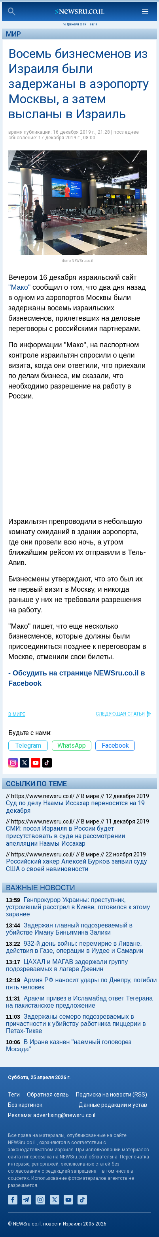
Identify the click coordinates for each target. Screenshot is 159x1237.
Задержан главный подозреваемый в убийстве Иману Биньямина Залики (69, 929)
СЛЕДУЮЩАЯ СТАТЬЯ (120, 714)
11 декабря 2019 (127, 821)
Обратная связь (48, 1094)
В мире (16, 714)
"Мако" (19, 287)
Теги (14, 1094)
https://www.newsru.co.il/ (43, 796)
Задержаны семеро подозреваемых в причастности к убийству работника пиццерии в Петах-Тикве (76, 1023)
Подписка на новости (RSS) (111, 1094)
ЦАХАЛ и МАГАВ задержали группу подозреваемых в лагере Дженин (67, 965)
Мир (13, 34)
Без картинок (25, 1105)
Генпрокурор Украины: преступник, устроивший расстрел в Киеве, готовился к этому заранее (78, 907)
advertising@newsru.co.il (64, 1115)
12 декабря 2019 (127, 796)
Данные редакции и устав (113, 1105)
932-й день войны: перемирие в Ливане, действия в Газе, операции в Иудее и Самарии (74, 947)
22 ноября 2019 (126, 854)
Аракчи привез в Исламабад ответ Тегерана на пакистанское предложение (79, 1002)
